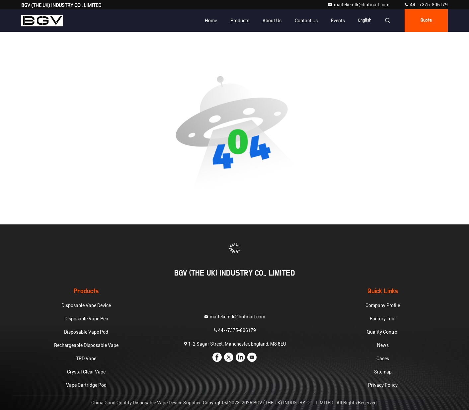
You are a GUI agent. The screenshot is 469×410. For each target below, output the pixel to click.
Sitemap (383, 371)
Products (239, 20)
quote (426, 20)
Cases (382, 358)
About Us (272, 20)
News (383, 345)
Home (211, 20)
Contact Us (306, 20)
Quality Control (383, 332)
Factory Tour (383, 318)
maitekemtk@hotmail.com (358, 4)
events (338, 20)
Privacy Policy (383, 385)
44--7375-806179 (426, 4)
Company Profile (382, 305)
